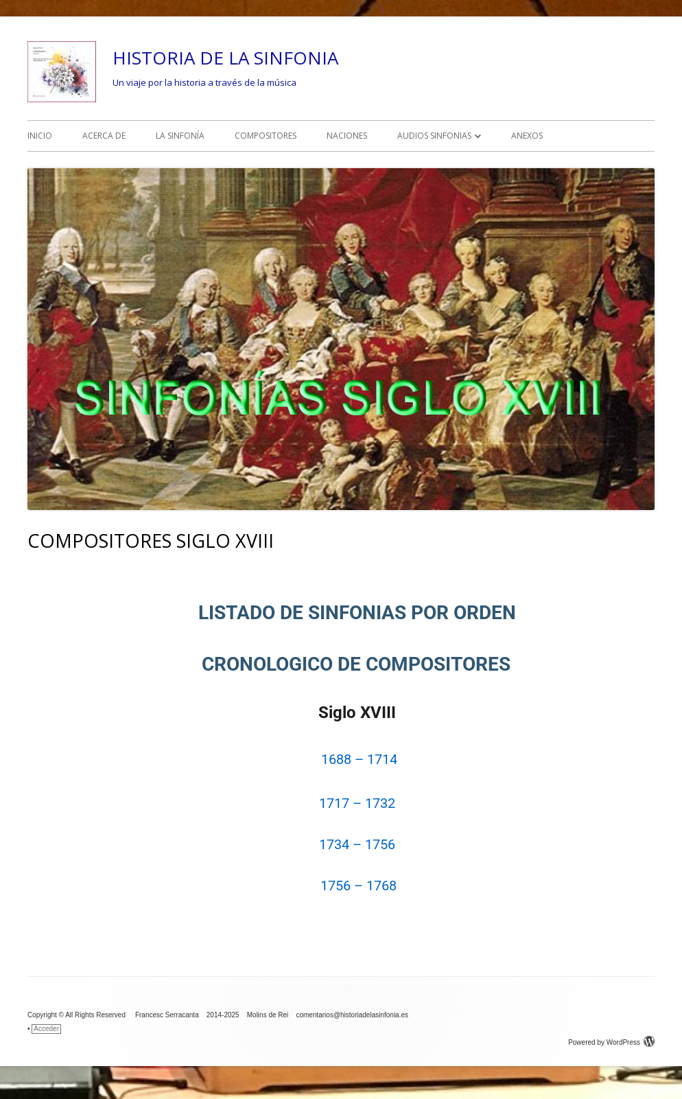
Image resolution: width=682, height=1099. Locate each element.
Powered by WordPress (611, 1042)
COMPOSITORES (265, 135)
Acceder (46, 1028)
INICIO (39, 135)
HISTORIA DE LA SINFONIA (225, 57)
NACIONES (347, 135)
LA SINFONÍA (180, 135)
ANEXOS (527, 135)
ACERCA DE (104, 135)
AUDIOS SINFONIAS (434, 135)
